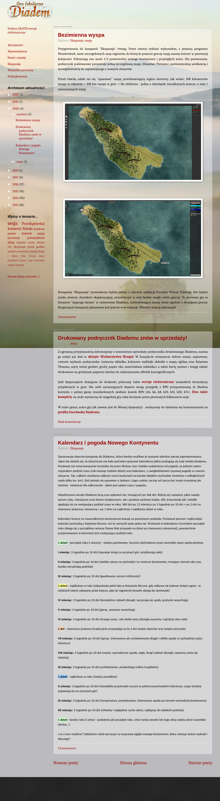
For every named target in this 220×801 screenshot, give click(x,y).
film (23, 256)
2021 (16, 102)
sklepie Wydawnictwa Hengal (111, 357)
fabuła (28, 228)
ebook (30, 246)
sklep (73, 343)
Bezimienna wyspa (81, 35)
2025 (16, 95)
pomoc (23, 260)
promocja (14, 238)
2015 (16, 191)
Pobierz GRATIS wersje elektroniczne (22, 30)
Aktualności (15, 45)
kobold (12, 251)
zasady (33, 251)
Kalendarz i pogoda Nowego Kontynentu (108, 443)
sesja (13, 223)
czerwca (22, 114)
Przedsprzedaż (33, 223)
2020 (16, 108)
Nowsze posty (65, 762)
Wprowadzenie (17, 51)
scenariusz (22, 251)
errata (31, 242)
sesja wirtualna (36, 260)
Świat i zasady (17, 58)
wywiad (19, 264)
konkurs (39, 229)
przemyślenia (36, 238)
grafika (40, 246)
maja (20, 162)
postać (12, 233)
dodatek (26, 233)
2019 (16, 170)
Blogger (172, 792)
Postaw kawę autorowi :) (24, 276)
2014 (16, 198)
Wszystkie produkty (21, 70)
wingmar (125, 792)
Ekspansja (77, 40)
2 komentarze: (67, 317)
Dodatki (21, 242)
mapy (88, 40)
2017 (16, 177)
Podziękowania (17, 76)
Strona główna (133, 762)
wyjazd (11, 264)
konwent (14, 228)
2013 (16, 205)
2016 (16, 184)
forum (32, 256)
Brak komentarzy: (69, 422)
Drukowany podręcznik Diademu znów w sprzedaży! (122, 338)
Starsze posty (200, 762)
